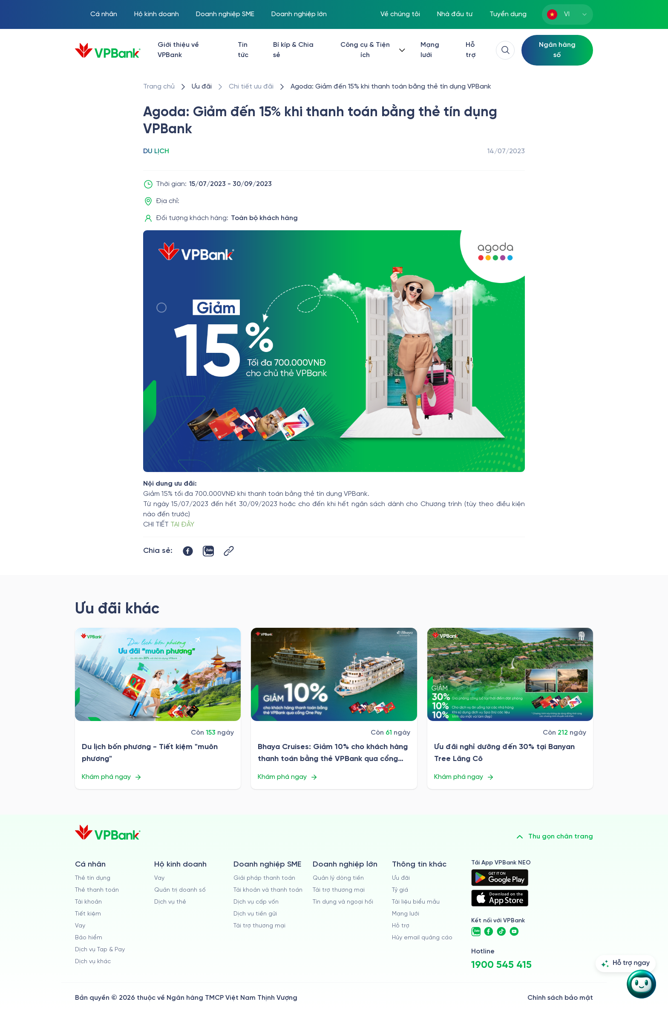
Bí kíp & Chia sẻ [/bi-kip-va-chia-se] (293, 50)
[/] (108, 50)
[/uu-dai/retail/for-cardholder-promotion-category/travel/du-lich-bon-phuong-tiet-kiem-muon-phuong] (158, 674)
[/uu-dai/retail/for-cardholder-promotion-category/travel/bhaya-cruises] (334, 674)
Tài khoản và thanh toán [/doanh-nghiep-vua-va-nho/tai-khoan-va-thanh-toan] (267, 890)
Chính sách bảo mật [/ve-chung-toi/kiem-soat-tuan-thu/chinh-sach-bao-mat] (560, 997)
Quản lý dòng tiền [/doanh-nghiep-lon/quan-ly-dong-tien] (338, 878)
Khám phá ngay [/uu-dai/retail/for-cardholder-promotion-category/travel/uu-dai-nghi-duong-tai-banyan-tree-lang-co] (464, 777)
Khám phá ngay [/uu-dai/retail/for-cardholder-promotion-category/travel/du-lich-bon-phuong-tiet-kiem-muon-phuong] (112, 777)
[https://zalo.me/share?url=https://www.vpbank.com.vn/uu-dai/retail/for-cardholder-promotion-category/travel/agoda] (208, 551)
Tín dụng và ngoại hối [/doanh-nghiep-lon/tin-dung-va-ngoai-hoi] (343, 902)
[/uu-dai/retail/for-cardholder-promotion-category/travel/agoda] (391, 87)
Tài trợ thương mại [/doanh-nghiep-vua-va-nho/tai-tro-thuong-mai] (259, 926)
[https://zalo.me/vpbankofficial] (476, 931)
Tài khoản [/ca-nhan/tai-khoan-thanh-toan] (88, 902)
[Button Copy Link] (229, 551)
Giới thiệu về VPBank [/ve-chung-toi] (178, 50)
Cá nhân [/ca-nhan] (103, 14)
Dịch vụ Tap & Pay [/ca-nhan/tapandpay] (100, 950)
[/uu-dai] (202, 87)
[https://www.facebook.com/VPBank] (488, 931)
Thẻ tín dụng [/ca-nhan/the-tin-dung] (92, 878)
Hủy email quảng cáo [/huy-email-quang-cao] (422, 938)
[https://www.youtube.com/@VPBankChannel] (514, 931)
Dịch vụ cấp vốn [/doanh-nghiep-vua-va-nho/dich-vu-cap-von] (256, 902)
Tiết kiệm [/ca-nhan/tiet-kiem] (88, 914)
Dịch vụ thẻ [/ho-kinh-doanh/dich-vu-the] (170, 902)
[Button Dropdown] (371, 50)
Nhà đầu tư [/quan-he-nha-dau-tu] (454, 14)
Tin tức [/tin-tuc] (243, 50)
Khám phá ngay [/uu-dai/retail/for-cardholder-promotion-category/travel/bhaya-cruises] (288, 777)
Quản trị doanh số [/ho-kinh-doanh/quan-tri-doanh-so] (180, 890)
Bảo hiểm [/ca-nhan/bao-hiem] (88, 938)
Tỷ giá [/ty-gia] (400, 890)
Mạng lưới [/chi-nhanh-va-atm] (429, 50)
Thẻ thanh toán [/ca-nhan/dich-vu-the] (97, 890)
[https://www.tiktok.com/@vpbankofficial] (501, 931)
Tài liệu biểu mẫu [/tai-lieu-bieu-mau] (416, 902)
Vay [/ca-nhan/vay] (80, 926)
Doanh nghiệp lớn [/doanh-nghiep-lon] (299, 14)
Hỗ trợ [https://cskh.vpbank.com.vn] (400, 926)
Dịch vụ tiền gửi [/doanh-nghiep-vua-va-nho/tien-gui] (255, 914)
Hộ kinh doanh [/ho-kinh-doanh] (156, 14)
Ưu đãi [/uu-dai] (401, 878)
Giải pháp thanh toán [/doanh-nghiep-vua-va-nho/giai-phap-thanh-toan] (264, 878)
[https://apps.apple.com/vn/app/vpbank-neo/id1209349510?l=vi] (499, 898)
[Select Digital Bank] (557, 50)
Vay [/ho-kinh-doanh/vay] (159, 878)
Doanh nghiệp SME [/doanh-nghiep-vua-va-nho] (225, 14)
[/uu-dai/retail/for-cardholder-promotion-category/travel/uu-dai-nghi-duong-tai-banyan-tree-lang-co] (510, 674)
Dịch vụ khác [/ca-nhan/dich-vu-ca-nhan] (93, 961)
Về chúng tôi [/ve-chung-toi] (400, 14)
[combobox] (567, 14)
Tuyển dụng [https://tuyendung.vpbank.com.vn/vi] (508, 14)
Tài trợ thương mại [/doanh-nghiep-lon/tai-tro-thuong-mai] (339, 890)
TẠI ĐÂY (182, 524)
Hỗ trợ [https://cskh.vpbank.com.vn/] (470, 50)
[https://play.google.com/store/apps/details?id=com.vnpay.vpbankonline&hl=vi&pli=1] (499, 877)
